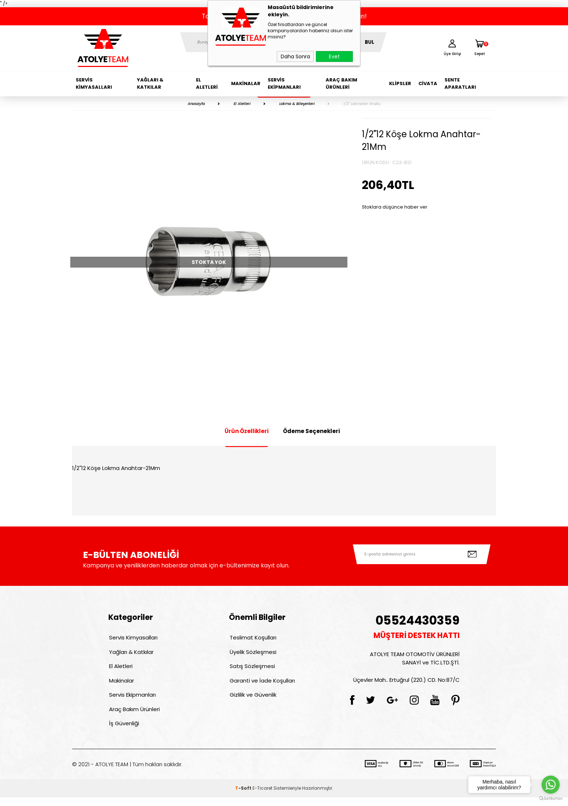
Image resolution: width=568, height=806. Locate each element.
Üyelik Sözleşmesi (252, 654)
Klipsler (400, 83)
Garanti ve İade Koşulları (261, 685)
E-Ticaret (262, 797)
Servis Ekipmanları (284, 83)
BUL (369, 42)
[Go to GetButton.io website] (550, 798)
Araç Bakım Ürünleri (341, 83)
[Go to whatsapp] (551, 785)
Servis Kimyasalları (94, 83)
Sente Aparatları (460, 83)
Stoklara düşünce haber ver (394, 206)
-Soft (243, 797)
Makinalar (245, 83)
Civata (427, 83)
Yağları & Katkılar (150, 83)
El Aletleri (207, 83)
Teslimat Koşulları (252, 638)
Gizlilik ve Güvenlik (252, 700)
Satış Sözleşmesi (251, 669)
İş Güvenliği (123, 731)
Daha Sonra (295, 56)
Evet (334, 56)
